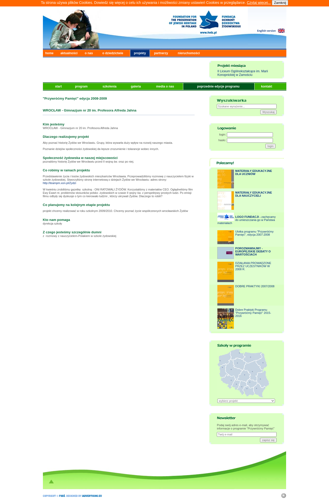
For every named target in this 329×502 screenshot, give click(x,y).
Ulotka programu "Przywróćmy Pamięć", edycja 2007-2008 (254, 233)
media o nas (166, 86)
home (49, 53)
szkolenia (110, 86)
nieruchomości (189, 53)
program (81, 86)
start (58, 86)
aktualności (69, 53)
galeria (136, 86)
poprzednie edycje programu (219, 86)
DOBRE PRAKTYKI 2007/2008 (254, 286)
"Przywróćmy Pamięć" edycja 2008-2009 (75, 98)
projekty (140, 53)
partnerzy (161, 53)
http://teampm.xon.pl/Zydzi (59, 183)
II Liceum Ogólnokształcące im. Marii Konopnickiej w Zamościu (242, 73)
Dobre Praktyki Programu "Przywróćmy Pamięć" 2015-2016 (253, 312)
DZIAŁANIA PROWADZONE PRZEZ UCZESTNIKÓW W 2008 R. (253, 266)
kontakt (267, 86)
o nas (89, 53)
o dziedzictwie (112, 53)
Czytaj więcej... (259, 3)
